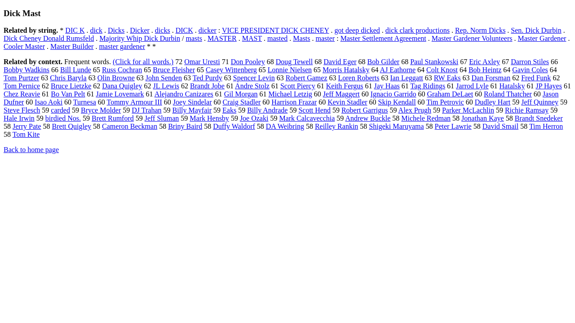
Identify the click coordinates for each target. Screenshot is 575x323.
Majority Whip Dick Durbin (139, 38)
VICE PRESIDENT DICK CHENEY (275, 30)
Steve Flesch (22, 110)
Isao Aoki (48, 102)
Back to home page (31, 149)
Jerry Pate (27, 126)
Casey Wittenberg (231, 70)
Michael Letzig (290, 94)
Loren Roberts (359, 78)
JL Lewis (166, 86)
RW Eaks (447, 78)
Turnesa (84, 102)
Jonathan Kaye (482, 118)
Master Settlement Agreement (383, 38)
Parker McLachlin (468, 110)
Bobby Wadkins (26, 70)
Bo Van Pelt (68, 94)
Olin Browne (116, 78)
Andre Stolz (252, 86)
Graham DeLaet (450, 94)
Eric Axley (484, 61)
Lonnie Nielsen (290, 70)
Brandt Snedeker (539, 118)
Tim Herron (546, 126)
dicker (208, 30)
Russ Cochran (122, 70)
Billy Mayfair (192, 110)
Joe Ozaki (254, 118)
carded (60, 110)
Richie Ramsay (526, 110)
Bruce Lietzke (71, 86)
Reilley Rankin (336, 126)
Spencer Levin (254, 78)
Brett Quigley (72, 126)
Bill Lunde (75, 70)
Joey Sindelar (192, 102)
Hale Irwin (19, 118)
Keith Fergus (344, 86)
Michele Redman (426, 118)
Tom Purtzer (21, 78)
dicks (162, 30)
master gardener (122, 46)
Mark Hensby (209, 118)
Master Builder (71, 46)
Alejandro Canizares (184, 94)
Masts (301, 38)
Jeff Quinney (539, 102)
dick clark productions (417, 30)
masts (194, 38)
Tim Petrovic (445, 102)
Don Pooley (248, 61)
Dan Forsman (490, 78)
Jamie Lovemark (120, 94)
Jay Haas (387, 86)
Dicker (140, 30)
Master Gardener (542, 38)
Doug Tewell (294, 61)
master (325, 38)
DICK (184, 30)
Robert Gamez (306, 78)
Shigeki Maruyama (396, 126)
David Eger (339, 61)
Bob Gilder (383, 61)
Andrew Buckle (367, 118)
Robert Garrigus (364, 110)
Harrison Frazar (294, 102)
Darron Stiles (530, 61)
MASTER (222, 38)
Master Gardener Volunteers (472, 38)
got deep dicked (357, 30)
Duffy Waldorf (234, 126)
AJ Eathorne (398, 70)
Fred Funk (536, 78)
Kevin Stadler (347, 102)
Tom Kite (26, 134)
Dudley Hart (493, 102)
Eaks (229, 110)
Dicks (116, 30)
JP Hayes (548, 86)
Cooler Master (24, 46)
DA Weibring (285, 126)
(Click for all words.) (143, 61)
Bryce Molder (101, 110)
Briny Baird (185, 126)
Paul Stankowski (434, 61)
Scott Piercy (297, 86)
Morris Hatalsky (346, 70)
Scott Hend (314, 110)
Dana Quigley (122, 86)
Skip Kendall (397, 102)
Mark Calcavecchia (307, 118)
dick (96, 30)
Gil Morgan (241, 94)
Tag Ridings (428, 86)
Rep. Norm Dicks (480, 30)
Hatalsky (512, 86)
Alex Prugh (414, 110)
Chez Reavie (22, 94)
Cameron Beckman (129, 126)
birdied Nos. (63, 118)
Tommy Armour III (134, 102)
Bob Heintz (485, 70)
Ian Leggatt (406, 78)
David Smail (500, 126)
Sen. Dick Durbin (536, 30)
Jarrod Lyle (472, 86)
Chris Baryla (68, 78)
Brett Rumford (113, 118)
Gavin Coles (530, 70)
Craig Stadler (241, 102)
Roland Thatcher (508, 94)
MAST (252, 38)
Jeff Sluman (162, 118)
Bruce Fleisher (174, 70)
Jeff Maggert (341, 94)
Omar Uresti (202, 61)
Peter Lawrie (453, 126)
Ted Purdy (207, 78)
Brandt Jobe (207, 86)
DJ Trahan (146, 110)
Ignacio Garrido (393, 94)
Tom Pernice (22, 86)
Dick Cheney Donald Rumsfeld (49, 38)
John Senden (164, 78)
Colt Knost (442, 70)
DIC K (74, 30)
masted (277, 38)
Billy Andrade (267, 110)
